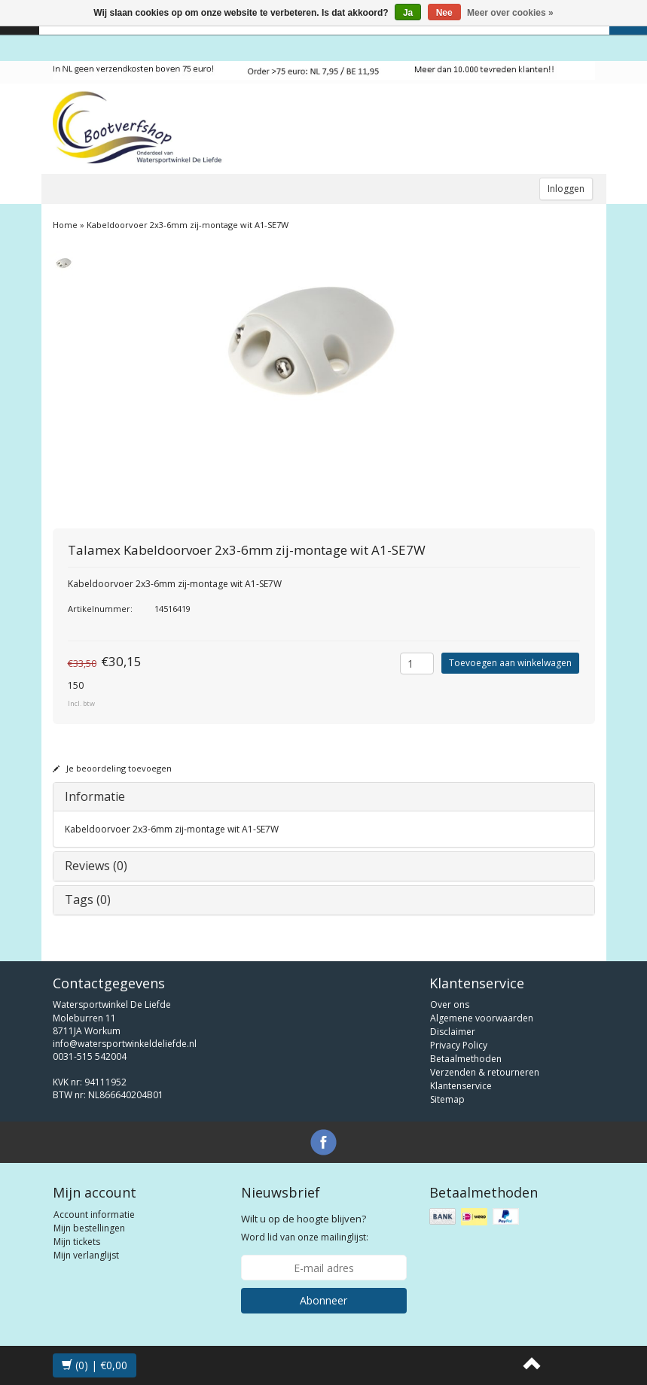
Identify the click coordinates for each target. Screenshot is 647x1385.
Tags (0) (88, 899)
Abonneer (323, 1300)
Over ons (449, 1004)
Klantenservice (461, 1085)
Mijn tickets (76, 1241)
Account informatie (94, 1214)
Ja (408, 13)
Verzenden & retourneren (484, 1072)
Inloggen (566, 188)
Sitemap (447, 1099)
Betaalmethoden (466, 1058)
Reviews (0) (96, 865)
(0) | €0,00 (94, 1365)
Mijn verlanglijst (86, 1255)
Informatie (95, 796)
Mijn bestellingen (89, 1228)
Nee (444, 13)
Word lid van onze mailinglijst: (304, 1227)
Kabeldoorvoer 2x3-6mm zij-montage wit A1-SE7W (187, 224)
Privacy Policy (458, 1045)
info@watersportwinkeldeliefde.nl (125, 1043)
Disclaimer (452, 1031)
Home (65, 224)
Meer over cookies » (510, 13)
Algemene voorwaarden (481, 1018)
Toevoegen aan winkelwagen (510, 662)
